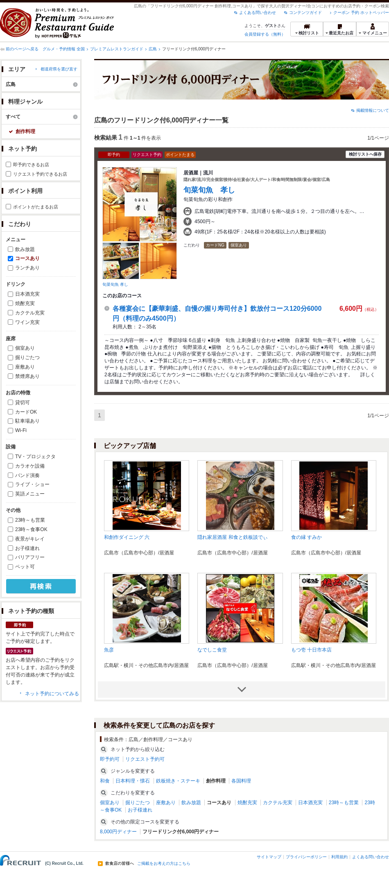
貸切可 (22, 402)
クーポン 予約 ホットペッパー (361, 12)
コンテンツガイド (305, 12)
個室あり (25, 348)
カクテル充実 (30, 313)
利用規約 (339, 857)
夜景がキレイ (30, 539)
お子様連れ (27, 548)
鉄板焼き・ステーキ (178, 781)
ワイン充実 (27, 322)
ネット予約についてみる (52, 694)
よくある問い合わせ (257, 12)
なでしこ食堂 (212, 650)
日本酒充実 (27, 294)
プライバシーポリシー (306, 857)
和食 (105, 781)
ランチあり (27, 268)
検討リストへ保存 (365, 154)
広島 (153, 49)
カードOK (26, 412)
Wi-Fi (21, 430)
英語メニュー (30, 494)
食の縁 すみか (306, 537)
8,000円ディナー (118, 832)
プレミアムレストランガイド (116, 49)
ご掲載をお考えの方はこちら (163, 864)
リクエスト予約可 (145, 759)
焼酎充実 (25, 303)
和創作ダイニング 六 (126, 537)
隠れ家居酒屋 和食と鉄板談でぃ (232, 537)
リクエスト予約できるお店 (40, 174)
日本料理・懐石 (132, 781)
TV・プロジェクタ (35, 456)
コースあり (27, 258)
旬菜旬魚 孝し (115, 284)
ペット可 (25, 567)
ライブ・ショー (32, 484)
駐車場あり (27, 421)
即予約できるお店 (31, 164)
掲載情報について (372, 110)
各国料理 (241, 781)
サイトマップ (269, 857)
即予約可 (110, 759)
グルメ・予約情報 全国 (64, 49)
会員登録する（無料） (264, 34)
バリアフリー (30, 557)
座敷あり (25, 367)
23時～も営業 (30, 520)
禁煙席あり (27, 376)
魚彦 (109, 650)
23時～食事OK (31, 529)
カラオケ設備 (30, 466)
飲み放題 (25, 249)
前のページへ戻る (22, 49)
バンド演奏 (27, 475)
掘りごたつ (27, 357)
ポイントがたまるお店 (35, 206)
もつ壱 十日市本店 (311, 650)
